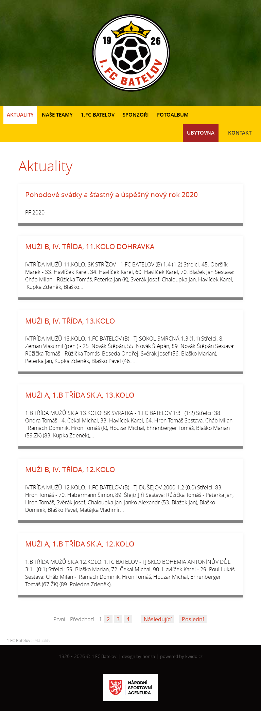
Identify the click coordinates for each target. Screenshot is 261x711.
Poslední (193, 619)
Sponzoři (136, 114)
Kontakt (239, 132)
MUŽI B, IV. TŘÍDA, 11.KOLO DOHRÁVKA (89, 246)
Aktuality (20, 114)
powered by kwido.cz (181, 656)
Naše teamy (57, 114)
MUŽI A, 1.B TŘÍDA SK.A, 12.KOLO (79, 544)
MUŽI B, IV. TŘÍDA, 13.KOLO (70, 321)
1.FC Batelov (98, 114)
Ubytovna (200, 132)
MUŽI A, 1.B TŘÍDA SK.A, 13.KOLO (79, 395)
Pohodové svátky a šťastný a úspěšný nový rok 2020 (111, 194)
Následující (158, 619)
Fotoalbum (173, 114)
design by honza (139, 656)
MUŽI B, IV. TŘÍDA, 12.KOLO (70, 469)
